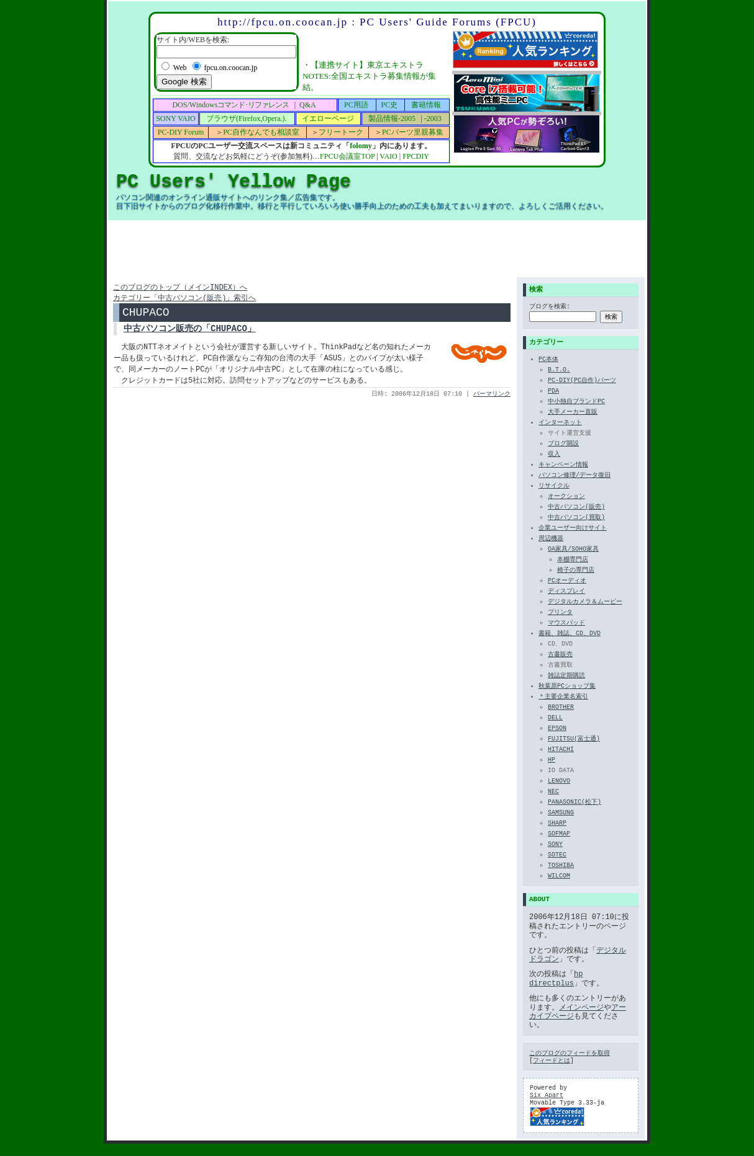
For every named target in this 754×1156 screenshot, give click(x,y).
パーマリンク (492, 398)
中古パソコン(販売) (576, 508)
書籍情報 (426, 104)
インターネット (560, 423)
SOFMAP (559, 834)
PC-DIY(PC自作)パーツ (582, 381)
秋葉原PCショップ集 (567, 687)
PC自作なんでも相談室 (261, 132)
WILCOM (559, 877)
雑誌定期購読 (566, 676)
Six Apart (546, 1096)
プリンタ (560, 613)
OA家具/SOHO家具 (573, 550)
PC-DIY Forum (181, 132)
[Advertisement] (377, 249)
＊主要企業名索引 (563, 697)
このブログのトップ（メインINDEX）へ (180, 288)
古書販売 (560, 655)
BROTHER (561, 708)
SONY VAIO (175, 118)
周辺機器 (550, 539)
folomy (360, 145)
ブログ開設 (563, 444)
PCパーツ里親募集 (412, 132)
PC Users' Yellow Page (233, 181)
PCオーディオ (567, 581)
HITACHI (561, 750)
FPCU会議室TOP (347, 156)
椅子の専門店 (575, 571)
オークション (566, 497)
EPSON (557, 729)
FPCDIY (415, 156)
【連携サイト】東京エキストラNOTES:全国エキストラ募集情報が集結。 (369, 76)
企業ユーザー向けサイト (572, 529)
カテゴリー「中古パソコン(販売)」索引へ (184, 299)
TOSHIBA (561, 866)
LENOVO (559, 782)
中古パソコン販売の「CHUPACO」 (189, 333)
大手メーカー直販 (572, 413)
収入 (554, 455)
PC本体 (548, 360)
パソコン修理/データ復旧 (574, 476)
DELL (555, 718)
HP (551, 761)
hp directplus (556, 978)
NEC (553, 792)
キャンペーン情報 (563, 465)
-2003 (433, 118)
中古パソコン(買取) (576, 518)
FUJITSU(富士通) (574, 740)
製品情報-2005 (392, 118)
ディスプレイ (566, 592)
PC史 (389, 104)
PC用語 (356, 104)
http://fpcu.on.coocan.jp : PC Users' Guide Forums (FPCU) (377, 22)
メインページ (581, 1007)
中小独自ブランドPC (576, 402)
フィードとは (551, 1061)
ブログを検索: (549, 307)
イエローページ (328, 118)
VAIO (388, 156)
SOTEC (557, 855)
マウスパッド (566, 624)
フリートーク (341, 132)
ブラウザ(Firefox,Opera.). (246, 118)
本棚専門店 (572, 560)
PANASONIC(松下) (574, 803)
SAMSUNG (561, 813)
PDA (553, 392)
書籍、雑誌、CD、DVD (569, 634)
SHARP (557, 824)
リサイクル (554, 486)
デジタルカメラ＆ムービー (585, 602)
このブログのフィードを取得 (569, 1053)
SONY (555, 845)
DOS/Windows (230, 104)
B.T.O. (559, 371)
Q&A (307, 104)
